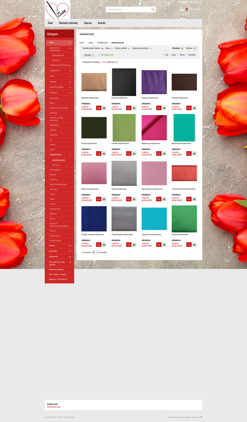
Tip (167, 55)
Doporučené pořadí (140, 48)
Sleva (182, 55)
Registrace (195, 2)
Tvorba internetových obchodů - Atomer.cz (184, 417)
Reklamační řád (53, 407)
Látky (91, 43)
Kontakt (102, 23)
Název (97, 48)
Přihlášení (182, 2)
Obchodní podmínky (68, 23)
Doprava (88, 23)
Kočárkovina (102, 43)
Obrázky (176, 48)
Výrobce (89, 55)
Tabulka (189, 48)
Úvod (50, 23)
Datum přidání (121, 48)
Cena (107, 48)
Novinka (192, 55)
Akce (174, 55)
